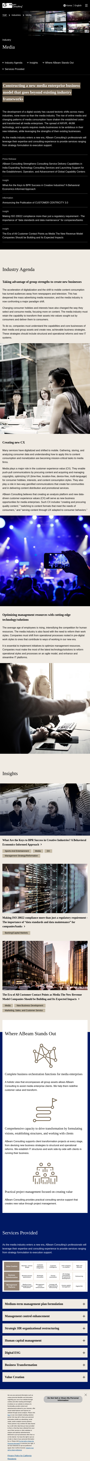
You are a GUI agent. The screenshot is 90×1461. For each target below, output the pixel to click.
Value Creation (14, 1377)
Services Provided (14, 69)
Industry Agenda (13, 62)
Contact (11, 1405)
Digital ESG (12, 1352)
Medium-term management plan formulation (34, 1304)
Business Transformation (21, 1365)
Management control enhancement (27, 1316)
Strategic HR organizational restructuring (32, 1328)
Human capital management (23, 1340)
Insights (34, 62)
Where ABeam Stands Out (59, 62)
